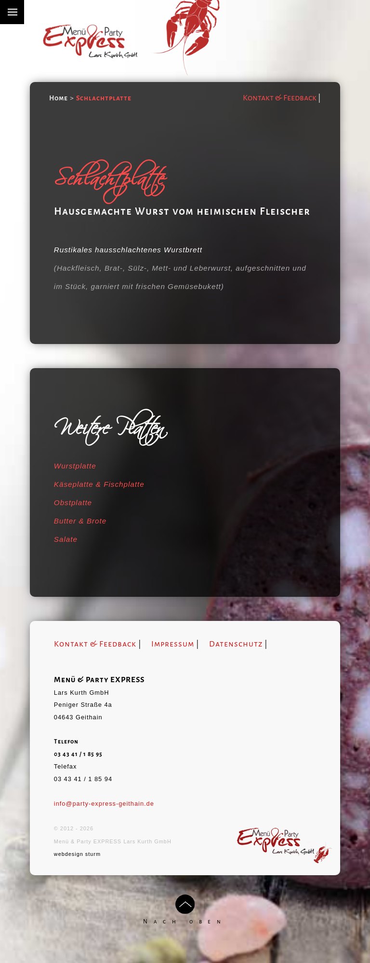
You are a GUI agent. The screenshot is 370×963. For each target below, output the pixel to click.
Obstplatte (73, 502)
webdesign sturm (77, 854)
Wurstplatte (75, 466)
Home (58, 98)
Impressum (172, 644)
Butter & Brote (80, 521)
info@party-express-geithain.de (104, 803)
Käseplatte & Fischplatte (99, 484)
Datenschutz (236, 644)
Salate (66, 539)
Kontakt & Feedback (280, 98)
